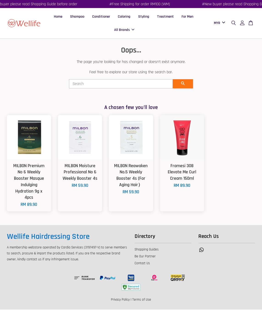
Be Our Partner (145, 257)
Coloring (124, 16)
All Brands (124, 30)
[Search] (121, 84)
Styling (143, 16)
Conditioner (101, 16)
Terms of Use (141, 300)
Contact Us (142, 263)
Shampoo (77, 16)
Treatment (165, 16)
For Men (187, 16)
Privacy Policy (120, 300)
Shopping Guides (147, 250)
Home (58, 16)
